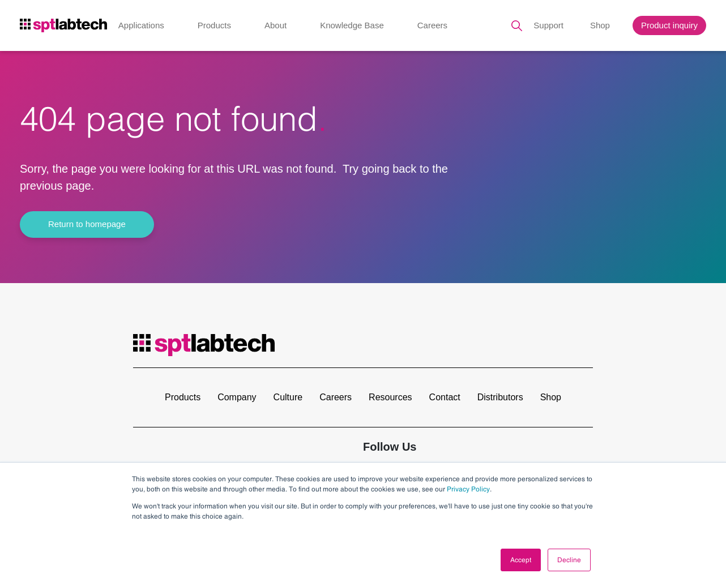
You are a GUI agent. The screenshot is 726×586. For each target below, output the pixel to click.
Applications (141, 25)
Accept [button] (520, 560)
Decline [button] (569, 560)
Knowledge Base (352, 25)
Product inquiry (669, 25)
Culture (288, 397)
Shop (600, 25)
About (275, 25)
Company (236, 397)
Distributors (500, 397)
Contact (444, 397)
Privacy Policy (468, 489)
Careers (432, 25)
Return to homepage (87, 224)
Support (548, 25)
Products (214, 25)
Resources (390, 397)
